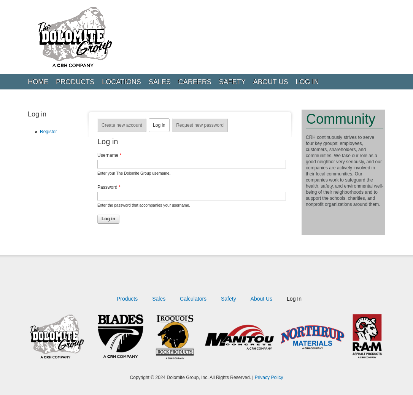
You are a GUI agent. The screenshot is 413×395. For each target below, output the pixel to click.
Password (109, 187)
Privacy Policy (269, 377)
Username (109, 155)
